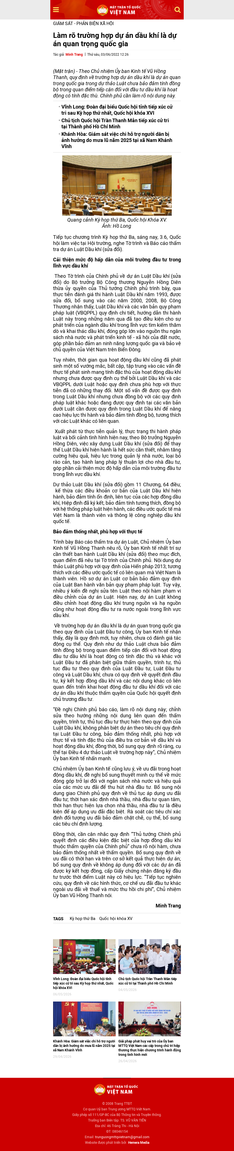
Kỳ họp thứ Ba (82, 918)
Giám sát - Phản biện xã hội (83, 23)
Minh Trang (74, 55)
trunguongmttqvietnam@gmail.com (122, 1137)
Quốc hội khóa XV (116, 918)
